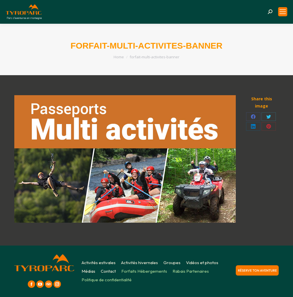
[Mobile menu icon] (282, 11)
